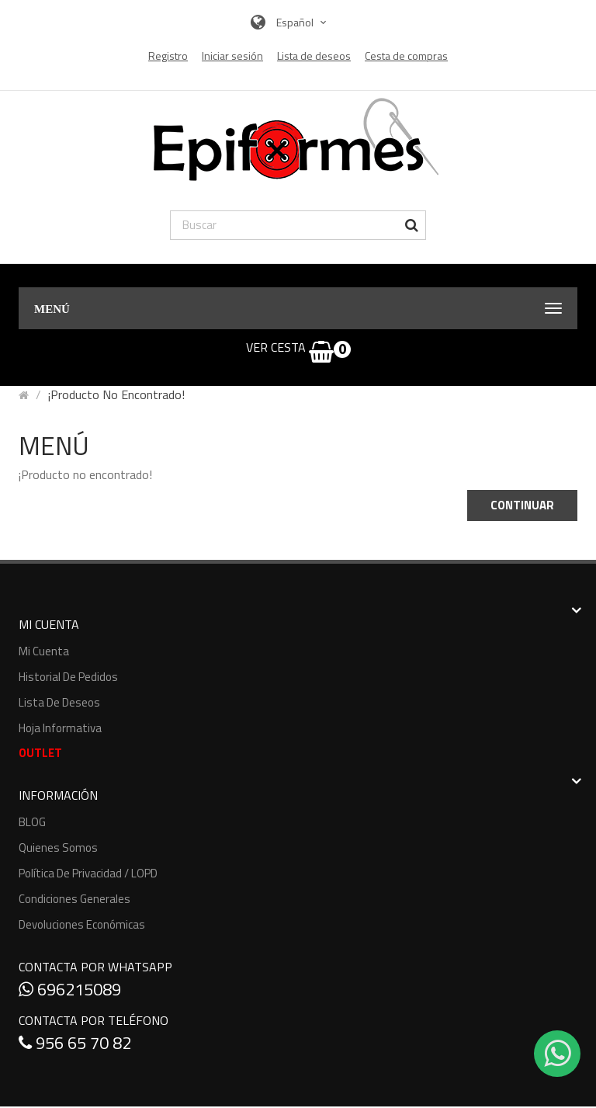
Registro (168, 56)
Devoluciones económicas (82, 924)
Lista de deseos (59, 702)
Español (303, 22)
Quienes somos (58, 847)
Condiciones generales (74, 899)
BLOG (32, 822)
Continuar (522, 505)
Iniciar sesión (232, 56)
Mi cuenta (44, 651)
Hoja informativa (60, 728)
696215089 (70, 989)
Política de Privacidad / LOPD (88, 873)
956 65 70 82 (75, 1043)
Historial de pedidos (68, 677)
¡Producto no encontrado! (116, 394)
